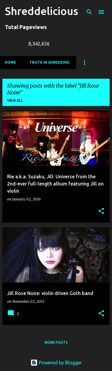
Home (10, 62)
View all (15, 100)
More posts (56, 342)
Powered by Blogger (56, 362)
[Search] (89, 12)
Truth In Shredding (49, 62)
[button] (101, 211)
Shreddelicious (41, 11)
